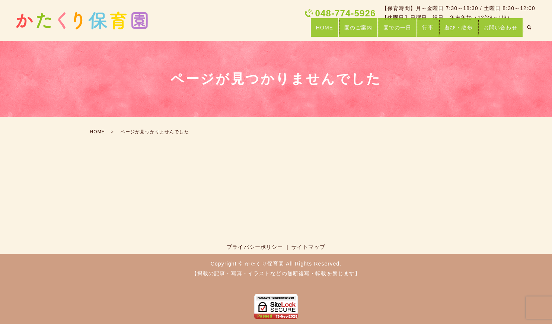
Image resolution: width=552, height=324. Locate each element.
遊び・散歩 (455, 31)
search (529, 31)
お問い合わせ (499, 31)
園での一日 (390, 31)
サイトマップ (308, 247)
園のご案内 (349, 31)
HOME (313, 31)
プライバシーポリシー (255, 247)
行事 (422, 31)
